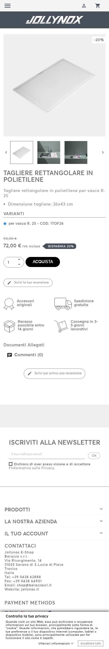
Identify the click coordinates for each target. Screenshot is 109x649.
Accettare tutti (90, 643)
